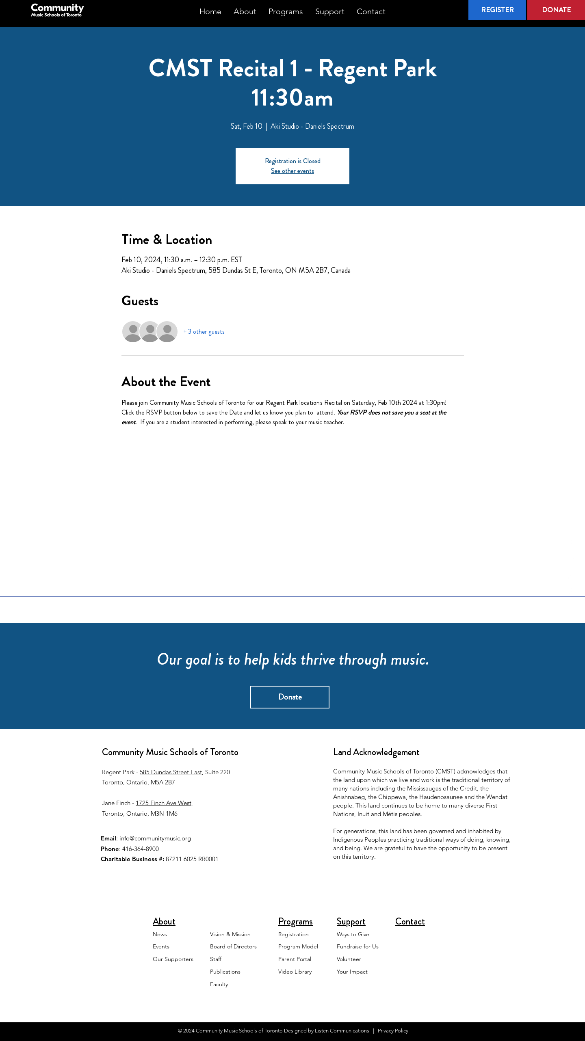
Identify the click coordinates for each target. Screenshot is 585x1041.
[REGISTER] (497, 10)
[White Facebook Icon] (569, 544)
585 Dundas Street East (171, 772)
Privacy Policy (393, 1031)
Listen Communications (342, 1031)
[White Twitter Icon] (569, 559)
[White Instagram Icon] (569, 591)
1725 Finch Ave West (163, 803)
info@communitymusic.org (155, 838)
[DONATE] (556, 10)
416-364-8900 (140, 849)
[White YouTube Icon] (569, 575)
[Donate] (289, 697)
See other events (292, 170)
